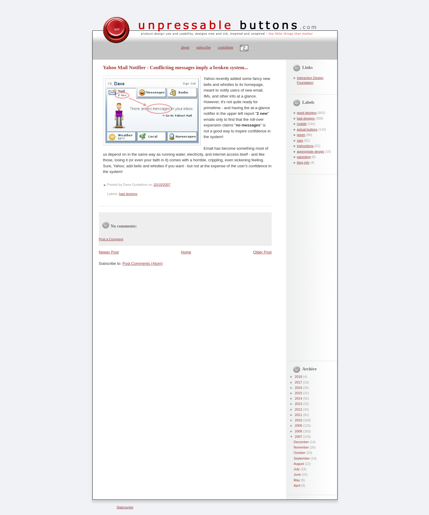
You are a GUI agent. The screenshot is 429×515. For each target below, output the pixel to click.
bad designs (128, 194)
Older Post (262, 252)
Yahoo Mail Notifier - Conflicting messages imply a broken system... (175, 67)
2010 (299, 420)
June (298, 474)
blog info (303, 162)
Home (186, 252)
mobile (302, 124)
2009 (299, 425)
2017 (299, 382)
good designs (307, 113)
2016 (299, 387)
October (300, 452)
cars (300, 140)
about (185, 47)
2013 (299, 404)
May (297, 480)
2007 (299, 436)
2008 (299, 431)
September (302, 458)
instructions (305, 146)
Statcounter (125, 507)
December (302, 442)
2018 (299, 376)
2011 (299, 415)
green (301, 135)
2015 (299, 393)
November (302, 447)
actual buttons (307, 129)
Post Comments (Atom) (142, 263)
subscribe (203, 47)
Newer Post (109, 252)
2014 (299, 398)
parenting (304, 157)
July (297, 469)
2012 (299, 409)
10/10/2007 (161, 184)
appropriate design (310, 151)
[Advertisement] (308, 263)
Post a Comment (111, 239)
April (297, 485)
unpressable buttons (96, 11)
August (299, 463)
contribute (226, 47)
